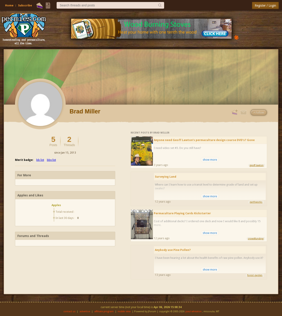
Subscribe (25, 5)
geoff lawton (256, 165)
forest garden (254, 275)
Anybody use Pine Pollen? (173, 250)
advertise (85, 311)
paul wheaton (194, 311)
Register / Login (265, 5)
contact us (69, 311)
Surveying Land (165, 176)
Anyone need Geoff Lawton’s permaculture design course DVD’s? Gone (204, 140)
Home (9, 5)
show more (210, 159)
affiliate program (104, 311)
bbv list (51, 160)
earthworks (256, 202)
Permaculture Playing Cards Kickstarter (182, 213)
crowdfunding (255, 238)
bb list (40, 160)
